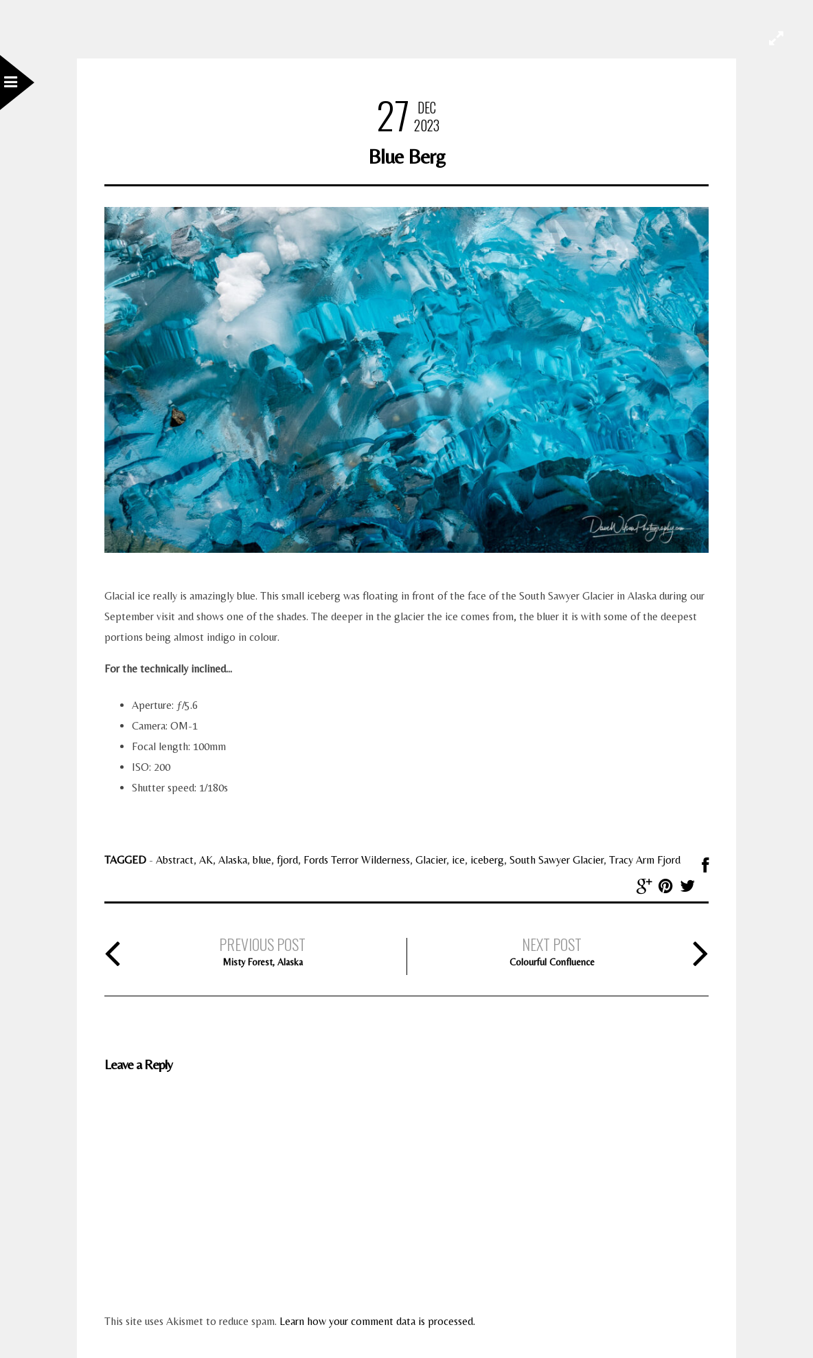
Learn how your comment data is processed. (377, 1321)
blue (262, 859)
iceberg (487, 859)
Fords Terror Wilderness (357, 859)
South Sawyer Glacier (556, 859)
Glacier (430, 859)
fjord (287, 859)
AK (206, 859)
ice (458, 859)
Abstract (175, 859)
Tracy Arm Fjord (644, 859)
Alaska (232, 859)
